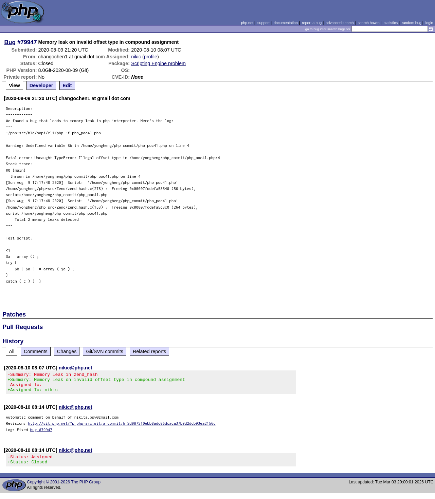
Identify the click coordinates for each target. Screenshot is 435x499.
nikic (136, 56)
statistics (391, 23)
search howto (368, 23)
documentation (286, 23)
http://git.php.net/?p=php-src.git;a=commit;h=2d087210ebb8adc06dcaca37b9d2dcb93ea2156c (122, 427)
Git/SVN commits (104, 351)
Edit (67, 85)
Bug (10, 42)
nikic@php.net (75, 367)
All (11, 351)
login (429, 23)
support (263, 23)
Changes (67, 351)
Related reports (149, 351)
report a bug (312, 23)
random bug (411, 23)
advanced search (340, 23)
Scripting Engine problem (158, 63)
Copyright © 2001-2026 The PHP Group (64, 488)
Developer (41, 85)
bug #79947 (41, 433)
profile (150, 56)
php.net (247, 23)
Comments (36, 351)
